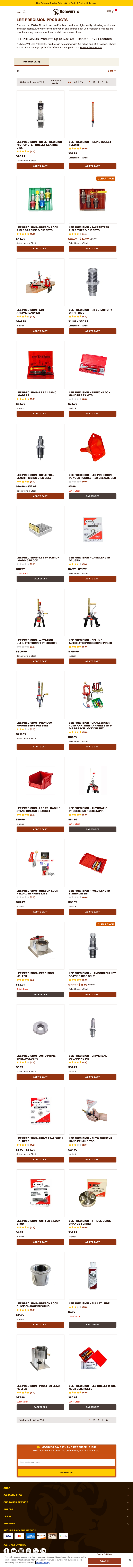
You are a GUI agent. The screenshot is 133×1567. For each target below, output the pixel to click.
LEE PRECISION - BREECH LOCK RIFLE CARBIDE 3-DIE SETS (39, 229)
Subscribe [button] (66, 1475)
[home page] (66, 12)
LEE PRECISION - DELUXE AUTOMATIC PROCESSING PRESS (92, 644)
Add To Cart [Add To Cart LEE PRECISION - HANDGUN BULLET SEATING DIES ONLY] (92, 997)
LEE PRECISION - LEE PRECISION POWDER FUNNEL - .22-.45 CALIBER (92, 478)
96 (81, 82)
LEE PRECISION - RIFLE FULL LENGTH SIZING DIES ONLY (37, 476)
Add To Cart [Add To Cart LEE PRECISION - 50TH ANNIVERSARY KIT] (40, 331)
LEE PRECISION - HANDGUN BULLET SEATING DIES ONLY (89, 977)
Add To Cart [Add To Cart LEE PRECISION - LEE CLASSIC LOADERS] (40, 413)
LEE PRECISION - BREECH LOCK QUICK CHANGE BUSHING (39, 1308)
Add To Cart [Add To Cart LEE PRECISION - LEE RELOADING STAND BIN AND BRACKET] (40, 832)
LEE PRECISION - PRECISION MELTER (37, 977)
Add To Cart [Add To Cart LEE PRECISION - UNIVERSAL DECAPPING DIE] (92, 1080)
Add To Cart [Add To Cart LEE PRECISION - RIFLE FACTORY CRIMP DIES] (92, 331)
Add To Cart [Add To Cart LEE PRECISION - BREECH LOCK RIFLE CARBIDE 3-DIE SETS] (40, 248)
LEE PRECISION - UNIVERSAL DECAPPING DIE (89, 1060)
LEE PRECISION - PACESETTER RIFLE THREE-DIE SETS (91, 229)
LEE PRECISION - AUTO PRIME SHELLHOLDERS (38, 1060)
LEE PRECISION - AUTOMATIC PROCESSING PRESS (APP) (89, 812)
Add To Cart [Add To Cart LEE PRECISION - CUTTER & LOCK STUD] (40, 1245)
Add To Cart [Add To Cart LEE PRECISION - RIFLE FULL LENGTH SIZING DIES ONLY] (40, 499)
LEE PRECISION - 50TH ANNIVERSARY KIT (33, 311)
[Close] (130, 1560)
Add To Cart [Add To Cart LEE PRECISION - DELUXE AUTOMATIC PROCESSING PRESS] (92, 664)
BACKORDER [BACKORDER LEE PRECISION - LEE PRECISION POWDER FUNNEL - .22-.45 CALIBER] (92, 499)
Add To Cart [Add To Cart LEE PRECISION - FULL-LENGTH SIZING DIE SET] (92, 915)
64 (75, 82)
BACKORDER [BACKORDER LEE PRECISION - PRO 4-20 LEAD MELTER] (40, 1410)
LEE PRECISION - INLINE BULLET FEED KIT (92, 143)
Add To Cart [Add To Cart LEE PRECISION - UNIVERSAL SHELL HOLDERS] (40, 1162)
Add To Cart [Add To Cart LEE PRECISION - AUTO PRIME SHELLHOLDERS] (40, 1080)
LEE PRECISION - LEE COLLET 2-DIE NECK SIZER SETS (92, 1390)
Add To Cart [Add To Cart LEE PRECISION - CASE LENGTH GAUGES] (92, 581)
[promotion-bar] (66, 3)
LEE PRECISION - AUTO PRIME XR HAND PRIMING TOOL (92, 1143)
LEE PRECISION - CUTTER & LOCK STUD (40, 1225)
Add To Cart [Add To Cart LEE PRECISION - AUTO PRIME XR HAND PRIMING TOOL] (92, 1162)
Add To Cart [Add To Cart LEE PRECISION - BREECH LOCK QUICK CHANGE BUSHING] (40, 1327)
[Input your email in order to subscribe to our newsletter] (66, 1465)
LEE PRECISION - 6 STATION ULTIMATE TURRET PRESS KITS (39, 644)
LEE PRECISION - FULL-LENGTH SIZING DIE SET (91, 895)
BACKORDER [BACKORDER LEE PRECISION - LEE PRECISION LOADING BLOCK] (40, 581)
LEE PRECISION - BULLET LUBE (91, 1306)
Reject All (104, 1561)
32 (69, 82)
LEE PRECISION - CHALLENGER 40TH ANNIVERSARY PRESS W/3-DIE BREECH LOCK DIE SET (92, 728)
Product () (31, 61)
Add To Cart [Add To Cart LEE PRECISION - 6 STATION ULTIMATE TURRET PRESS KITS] (40, 664)
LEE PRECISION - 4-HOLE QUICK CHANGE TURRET (91, 1225)
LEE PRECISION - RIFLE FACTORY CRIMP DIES (92, 311)
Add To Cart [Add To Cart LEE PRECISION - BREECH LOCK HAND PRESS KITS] (92, 413)
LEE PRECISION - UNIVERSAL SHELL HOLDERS (37, 1143)
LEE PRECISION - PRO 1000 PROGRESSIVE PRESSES (36, 727)
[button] (19, 11)
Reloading (66, 44)
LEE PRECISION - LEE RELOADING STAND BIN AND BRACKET (40, 812)
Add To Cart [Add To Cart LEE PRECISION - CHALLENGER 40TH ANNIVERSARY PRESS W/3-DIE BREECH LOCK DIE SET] (92, 749)
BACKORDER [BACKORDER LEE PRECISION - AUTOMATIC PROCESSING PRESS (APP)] (92, 832)
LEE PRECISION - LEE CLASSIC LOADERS (38, 394)
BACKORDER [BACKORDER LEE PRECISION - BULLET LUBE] (92, 1327)
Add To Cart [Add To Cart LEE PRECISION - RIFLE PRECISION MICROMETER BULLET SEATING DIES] (40, 166)
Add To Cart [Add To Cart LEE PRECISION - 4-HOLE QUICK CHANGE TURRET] (92, 1245)
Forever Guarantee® (91, 47)
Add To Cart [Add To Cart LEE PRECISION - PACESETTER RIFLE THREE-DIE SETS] (92, 248)
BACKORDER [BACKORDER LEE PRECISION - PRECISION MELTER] (40, 997)
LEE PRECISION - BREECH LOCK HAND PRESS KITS (91, 394)
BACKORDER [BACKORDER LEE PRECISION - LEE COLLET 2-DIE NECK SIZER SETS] (92, 1410)
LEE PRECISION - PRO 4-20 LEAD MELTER (40, 1390)
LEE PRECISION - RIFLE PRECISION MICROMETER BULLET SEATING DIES (34, 145)
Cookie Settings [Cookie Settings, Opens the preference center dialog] (104, 1555)
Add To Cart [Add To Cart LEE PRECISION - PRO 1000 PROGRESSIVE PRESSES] (40, 749)
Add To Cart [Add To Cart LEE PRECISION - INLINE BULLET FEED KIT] (92, 166)
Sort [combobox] (110, 70)
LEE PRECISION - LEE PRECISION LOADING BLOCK (40, 562)
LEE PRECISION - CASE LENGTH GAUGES (91, 562)
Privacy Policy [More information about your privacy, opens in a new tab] (43, 1563)
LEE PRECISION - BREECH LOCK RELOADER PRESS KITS (39, 895)
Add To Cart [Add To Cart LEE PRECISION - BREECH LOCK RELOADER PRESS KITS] (40, 915)
